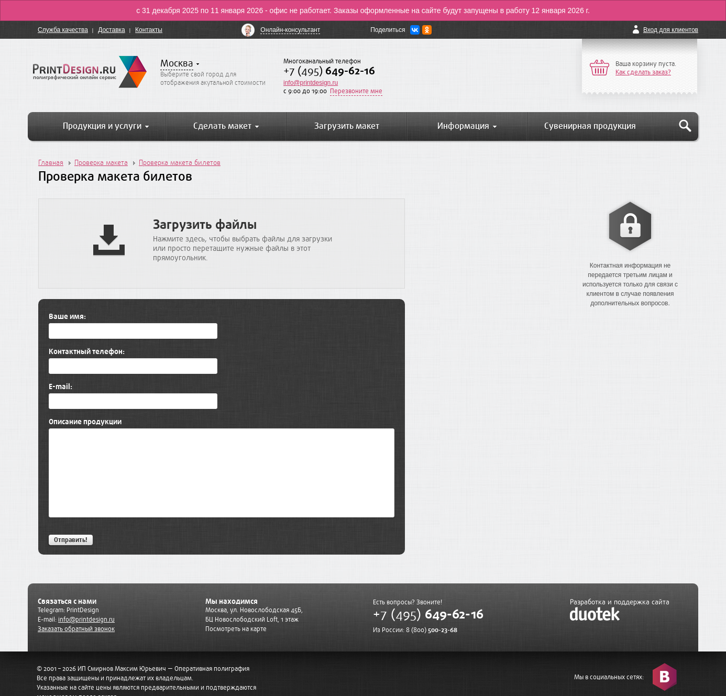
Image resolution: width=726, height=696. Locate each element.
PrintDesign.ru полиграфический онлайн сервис (90, 72)
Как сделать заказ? (643, 72)
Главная (50, 162)
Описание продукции (85, 422)
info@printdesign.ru (310, 82)
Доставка (111, 30)
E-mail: (60, 387)
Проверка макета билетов (180, 162)
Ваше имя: (67, 317)
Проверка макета (101, 162)
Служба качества (63, 30)
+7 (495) (329, 71)
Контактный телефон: (87, 352)
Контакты (148, 30)
